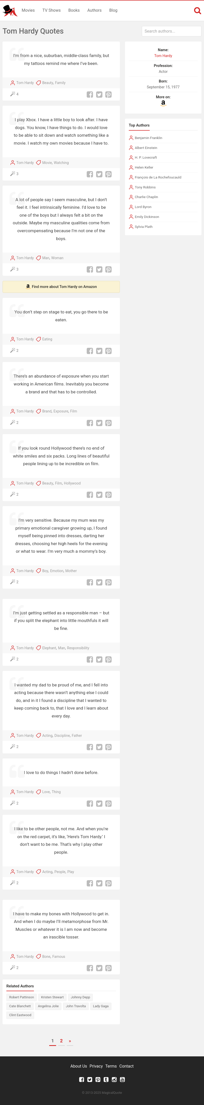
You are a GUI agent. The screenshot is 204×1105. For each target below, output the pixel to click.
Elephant (49, 648)
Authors (94, 10)
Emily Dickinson (147, 217)
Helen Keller (144, 167)
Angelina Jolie (48, 1006)
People (59, 872)
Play (70, 872)
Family (60, 83)
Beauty (47, 83)
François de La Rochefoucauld (158, 177)
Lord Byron (143, 207)
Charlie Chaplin (146, 197)
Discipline (62, 736)
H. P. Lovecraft (146, 157)
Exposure (61, 411)
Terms (111, 1066)
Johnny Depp (80, 997)
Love (46, 792)
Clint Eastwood (20, 1015)
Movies (28, 10)
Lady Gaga (101, 1006)
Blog (113, 10)
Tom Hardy (25, 83)
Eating (47, 339)
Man (45, 258)
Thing (56, 792)
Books (74, 10)
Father (77, 736)
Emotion (56, 571)
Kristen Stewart (52, 997)
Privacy (96, 1066)
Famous (58, 957)
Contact (126, 1066)
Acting (47, 736)
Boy (45, 571)
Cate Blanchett (20, 1006)
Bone (46, 957)
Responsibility (78, 648)
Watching (61, 163)
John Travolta (76, 1006)
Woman (57, 258)
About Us (78, 1066)
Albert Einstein (146, 148)
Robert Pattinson (21, 997)
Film (73, 411)
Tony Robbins (145, 187)
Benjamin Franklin (148, 138)
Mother (71, 571)
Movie (47, 163)
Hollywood (72, 483)
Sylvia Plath (144, 227)
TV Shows (51, 10)
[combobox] (171, 31)
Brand (47, 411)
